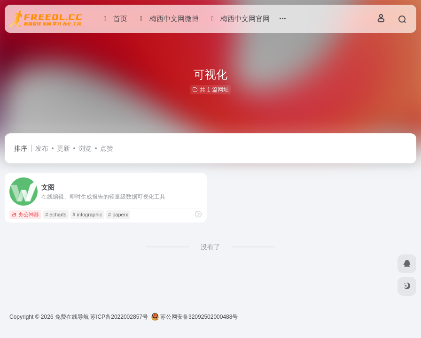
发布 (41, 148)
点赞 (106, 148)
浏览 (85, 148)
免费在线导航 (72, 317)
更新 (63, 148)
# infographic (87, 214)
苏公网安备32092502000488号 (194, 317)
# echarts (55, 214)
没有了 (210, 247)
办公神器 (25, 214)
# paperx (118, 214)
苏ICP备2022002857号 (119, 317)
